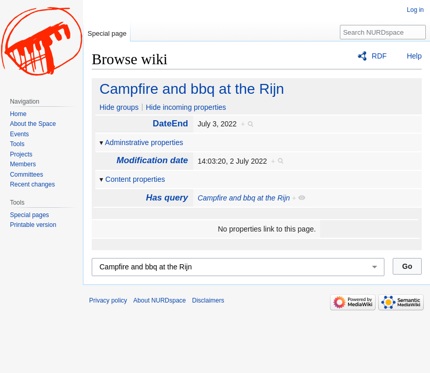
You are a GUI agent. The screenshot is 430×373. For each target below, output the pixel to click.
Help (414, 56)
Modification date (152, 160)
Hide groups (119, 107)
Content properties (135, 179)
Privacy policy (108, 300)
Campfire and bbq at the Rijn (191, 89)
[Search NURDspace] (383, 32)
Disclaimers (208, 300)
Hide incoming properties (186, 107)
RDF (379, 56)
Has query (167, 198)
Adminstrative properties (144, 142)
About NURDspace (159, 300)
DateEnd (170, 123)
